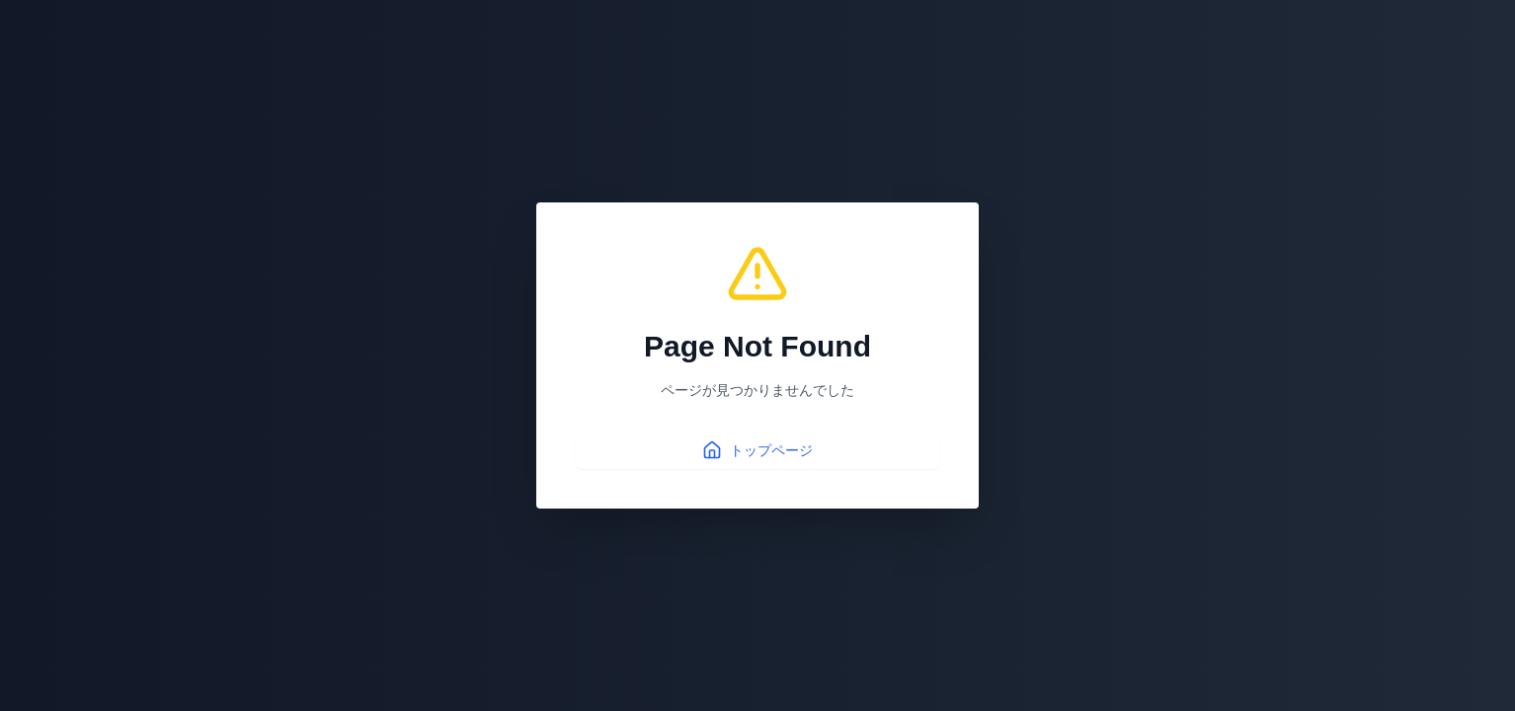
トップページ (757, 450)
